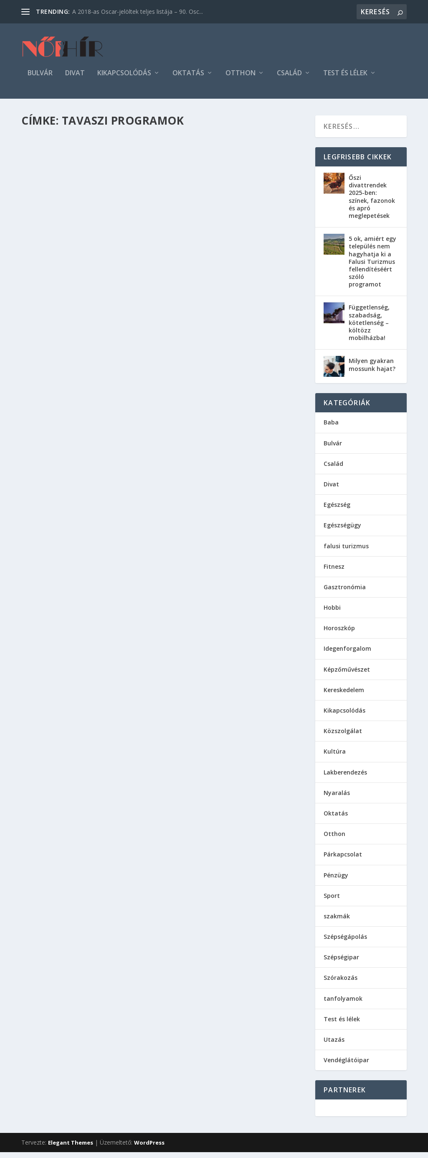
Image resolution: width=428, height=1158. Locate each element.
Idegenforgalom (347, 654)
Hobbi (332, 613)
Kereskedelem (344, 696)
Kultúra (335, 757)
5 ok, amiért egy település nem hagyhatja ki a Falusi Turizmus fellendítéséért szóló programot (372, 267)
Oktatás (188, 79)
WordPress (149, 1148)
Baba (331, 428)
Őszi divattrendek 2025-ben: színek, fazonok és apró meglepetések (372, 202)
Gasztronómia (345, 593)
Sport (332, 901)
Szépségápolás (345, 942)
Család (289, 79)
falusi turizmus (346, 552)
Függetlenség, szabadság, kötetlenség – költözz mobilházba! (369, 328)
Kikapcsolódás (124, 79)
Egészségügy (342, 531)
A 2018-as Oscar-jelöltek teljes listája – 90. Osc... (137, 11)
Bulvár (40, 79)
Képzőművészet (347, 675)
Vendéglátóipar (346, 1066)
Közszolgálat (343, 737)
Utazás (334, 1045)
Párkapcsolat (343, 860)
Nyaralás (337, 799)
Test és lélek (345, 79)
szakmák (337, 922)
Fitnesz (334, 572)
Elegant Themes (70, 1148)
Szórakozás (340, 983)
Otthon (240, 79)
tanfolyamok (343, 1004)
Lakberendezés (345, 778)
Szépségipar (341, 963)
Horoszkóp (339, 634)
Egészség (337, 510)
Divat (75, 79)
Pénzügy (336, 881)
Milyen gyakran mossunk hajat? (372, 370)
